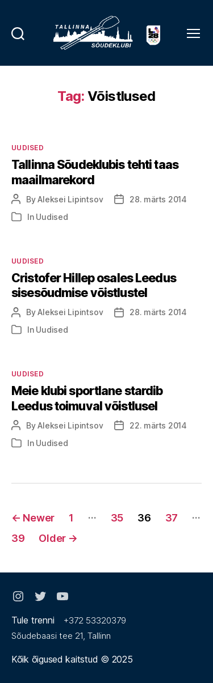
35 (117, 518)
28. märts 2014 (158, 199)
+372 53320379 (95, 620)
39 (17, 538)
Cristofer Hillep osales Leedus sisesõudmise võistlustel (93, 285)
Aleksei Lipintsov (70, 199)
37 (171, 518)
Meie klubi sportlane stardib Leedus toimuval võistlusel (87, 398)
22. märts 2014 (158, 425)
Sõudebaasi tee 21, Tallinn (61, 635)
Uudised (27, 147)
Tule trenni (33, 620)
